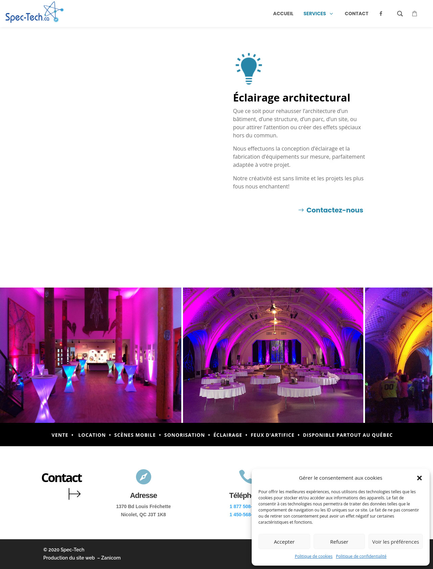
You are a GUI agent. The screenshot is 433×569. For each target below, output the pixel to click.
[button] (419, 478)
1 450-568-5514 (246, 514)
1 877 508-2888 (246, 506)
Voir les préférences (395, 541)
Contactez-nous (334, 210)
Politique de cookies (314, 556)
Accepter (284, 541)
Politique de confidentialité (361, 556)
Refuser (339, 541)
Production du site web (69, 558)
